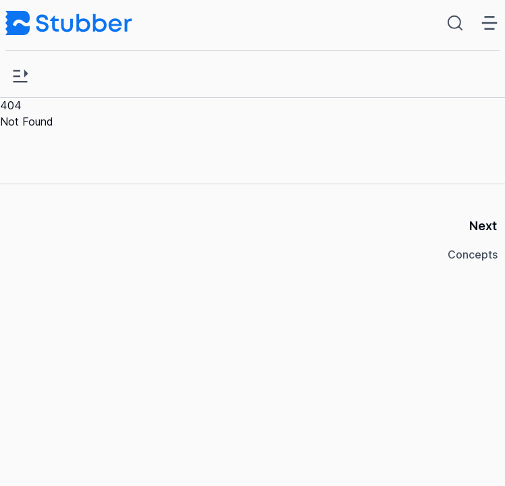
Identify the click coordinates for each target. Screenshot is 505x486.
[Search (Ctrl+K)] (458, 23)
